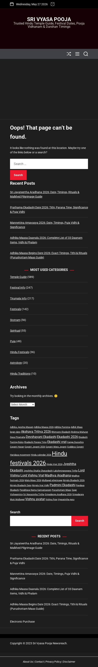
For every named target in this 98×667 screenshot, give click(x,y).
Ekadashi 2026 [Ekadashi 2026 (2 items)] (67, 437)
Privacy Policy (53, 661)
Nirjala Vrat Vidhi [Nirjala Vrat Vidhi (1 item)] (40, 485)
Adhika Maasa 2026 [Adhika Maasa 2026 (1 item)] (44, 427)
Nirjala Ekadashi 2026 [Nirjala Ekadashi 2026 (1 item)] (74, 480)
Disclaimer (69, 661)
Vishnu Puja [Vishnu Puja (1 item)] (51, 499)
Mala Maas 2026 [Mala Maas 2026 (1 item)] (33, 480)
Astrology (16, 362)
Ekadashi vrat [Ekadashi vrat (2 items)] (57, 442)
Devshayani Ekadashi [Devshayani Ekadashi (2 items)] (41, 437)
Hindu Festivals (19, 352)
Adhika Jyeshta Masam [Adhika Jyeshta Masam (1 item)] (21, 427)
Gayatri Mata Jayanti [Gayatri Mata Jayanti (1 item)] (56, 447)
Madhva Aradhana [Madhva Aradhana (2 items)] (58, 475)
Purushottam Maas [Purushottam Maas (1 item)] (61, 490)
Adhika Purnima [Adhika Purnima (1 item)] (62, 427)
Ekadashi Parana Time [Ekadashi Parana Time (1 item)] (35, 442)
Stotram (15, 320)
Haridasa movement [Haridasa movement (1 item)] (20, 455)
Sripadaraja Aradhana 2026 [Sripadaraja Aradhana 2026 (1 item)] (58, 494)
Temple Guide (18, 277)
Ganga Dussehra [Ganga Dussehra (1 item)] (75, 442)
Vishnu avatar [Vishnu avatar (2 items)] (35, 499)
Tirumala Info (18, 298)
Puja (13, 341)
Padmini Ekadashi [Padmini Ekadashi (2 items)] (62, 485)
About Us (28, 661)
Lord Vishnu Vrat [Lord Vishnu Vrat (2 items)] (32, 475)
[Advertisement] (49, 89)
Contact (39, 661)
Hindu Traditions (20, 373)
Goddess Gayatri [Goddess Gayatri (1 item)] (75, 447)
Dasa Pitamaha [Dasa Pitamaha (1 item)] (17, 437)
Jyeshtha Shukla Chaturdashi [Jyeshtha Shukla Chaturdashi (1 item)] (38, 470)
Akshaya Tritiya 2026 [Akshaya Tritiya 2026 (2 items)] (36, 431)
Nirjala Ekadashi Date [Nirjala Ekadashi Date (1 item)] (20, 485)
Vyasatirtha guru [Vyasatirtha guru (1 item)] (66, 499)
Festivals (15, 309)
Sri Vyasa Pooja (49, 19)
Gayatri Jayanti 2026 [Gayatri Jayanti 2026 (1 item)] (35, 447)
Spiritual (15, 330)
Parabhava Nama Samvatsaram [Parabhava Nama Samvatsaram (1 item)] (35, 490)
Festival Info (17, 287)
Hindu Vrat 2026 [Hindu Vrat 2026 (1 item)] (54, 464)
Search (15, 512)
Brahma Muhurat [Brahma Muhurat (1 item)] (79, 432)
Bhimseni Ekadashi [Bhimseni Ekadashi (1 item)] (61, 432)
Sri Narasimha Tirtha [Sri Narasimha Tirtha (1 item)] (33, 494)
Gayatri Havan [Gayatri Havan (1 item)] (17, 447)
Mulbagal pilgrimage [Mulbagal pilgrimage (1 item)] (52, 480)
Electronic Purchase (22, 621)
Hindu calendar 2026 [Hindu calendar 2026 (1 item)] (41, 455)
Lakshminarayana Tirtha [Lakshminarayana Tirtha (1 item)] (65, 470)
